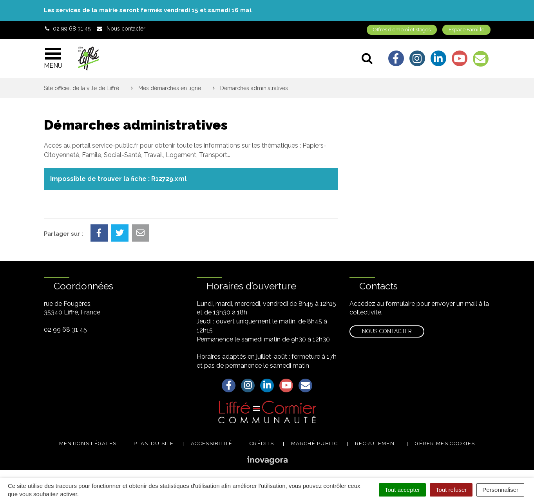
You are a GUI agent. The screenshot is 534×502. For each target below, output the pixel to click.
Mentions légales (88, 443)
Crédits (262, 443)
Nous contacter (387, 331)
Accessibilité (211, 443)
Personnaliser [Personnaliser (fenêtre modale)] (500, 489)
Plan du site (154, 443)
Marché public (314, 443)
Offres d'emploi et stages (402, 30)
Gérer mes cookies (445, 443)
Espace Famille (466, 30)
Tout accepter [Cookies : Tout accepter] (402, 489)
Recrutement (376, 443)
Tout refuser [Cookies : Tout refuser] (451, 489)
